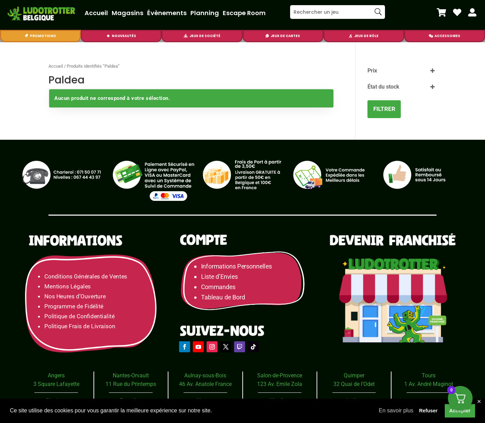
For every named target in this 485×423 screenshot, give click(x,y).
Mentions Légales (67, 286)
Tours (429, 375)
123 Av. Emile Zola (279, 384)
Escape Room (244, 13)
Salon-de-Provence (279, 375)
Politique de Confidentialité (79, 316)
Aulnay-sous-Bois (205, 375)
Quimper (354, 375)
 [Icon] (108, 35)
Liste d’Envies (221, 277)
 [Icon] (431, 35)
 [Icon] (350, 35)
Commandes (218, 287)
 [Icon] (457, 12)
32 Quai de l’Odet (354, 384)
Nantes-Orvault (131, 375)
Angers (56, 375)
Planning (204, 13)
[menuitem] (441, 12)
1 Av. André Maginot (428, 384)
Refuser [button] (428, 410)
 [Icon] (267, 35)
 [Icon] (26, 35)
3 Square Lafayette (56, 384)
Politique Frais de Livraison (79, 326)
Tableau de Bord (223, 297)
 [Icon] (441, 12)
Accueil (96, 13)
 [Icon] (472, 12)
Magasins (127, 13)
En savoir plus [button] (396, 410)
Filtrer (384, 108)
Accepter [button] (460, 410)
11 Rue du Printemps (131, 384)
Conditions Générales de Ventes (85, 276)
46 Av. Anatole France (205, 384)
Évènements (167, 13)
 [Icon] (186, 35)
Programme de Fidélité (73, 306)
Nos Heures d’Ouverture (75, 296)
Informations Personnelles (236, 266)
